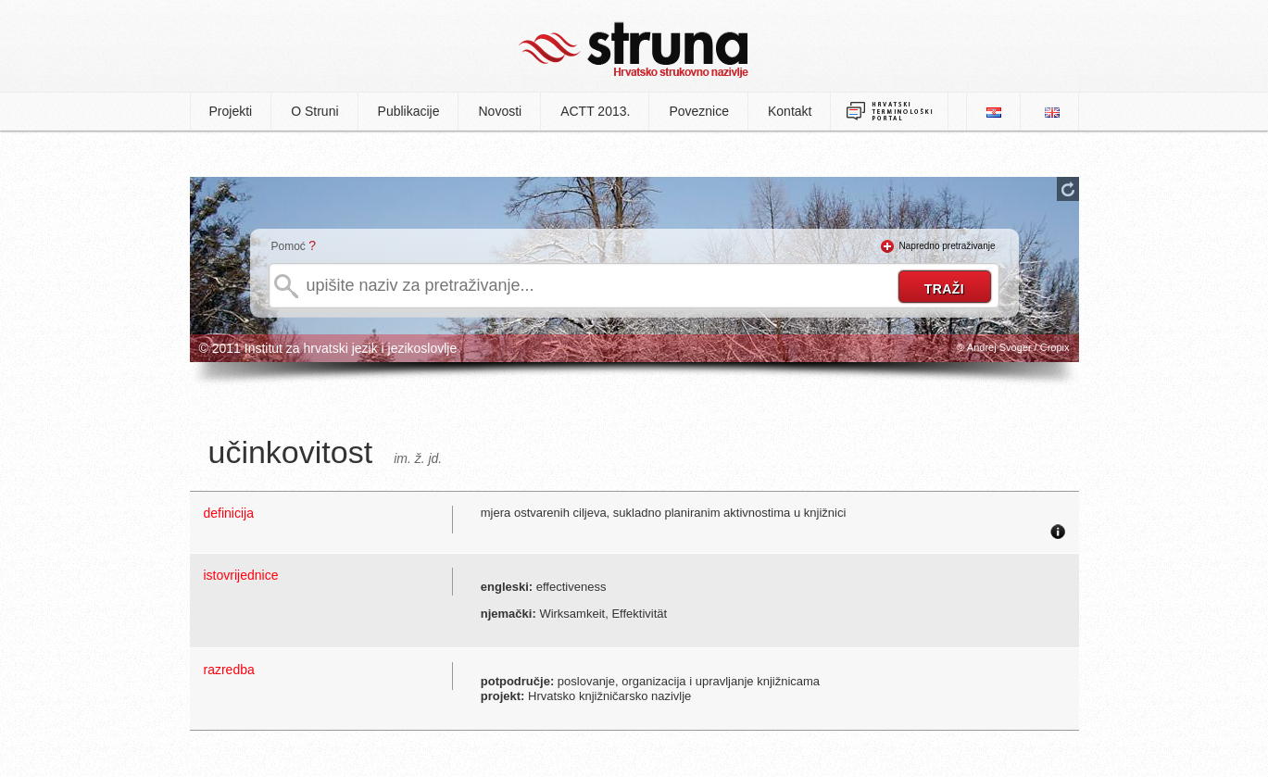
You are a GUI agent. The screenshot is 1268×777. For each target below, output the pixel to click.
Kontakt (789, 111)
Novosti (499, 111)
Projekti (231, 111)
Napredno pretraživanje (947, 246)
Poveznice (699, 111)
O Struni (314, 111)
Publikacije (409, 111)
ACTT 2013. (595, 111)
